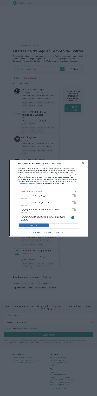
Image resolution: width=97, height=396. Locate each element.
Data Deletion (37, 232)
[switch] (73, 195)
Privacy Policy (59, 232)
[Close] (84, 164)
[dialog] (48, 198)
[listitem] (48, 191)
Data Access (48, 232)
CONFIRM (34, 225)
